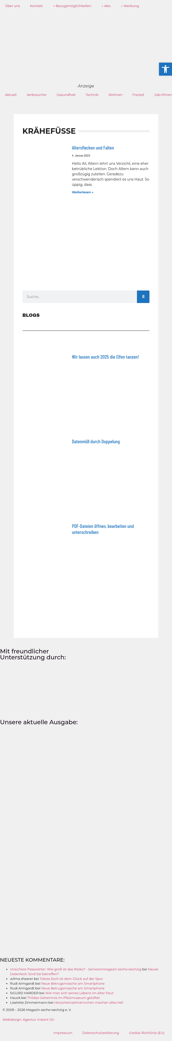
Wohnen (115, 95)
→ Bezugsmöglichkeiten (72, 6)
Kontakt (36, 6)
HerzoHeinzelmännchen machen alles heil (88, 1002)
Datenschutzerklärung (100, 1033)
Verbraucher (37, 95)
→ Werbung (130, 6)
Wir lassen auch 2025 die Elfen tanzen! (105, 357)
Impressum (63, 1033)
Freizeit (138, 95)
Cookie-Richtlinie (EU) (146, 1033)
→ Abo (106, 6)
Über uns (12, 6)
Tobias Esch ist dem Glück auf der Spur (71, 979)
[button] (165, 69)
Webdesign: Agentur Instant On (28, 1019)
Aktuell (11, 95)
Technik (92, 95)
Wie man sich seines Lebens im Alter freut (79, 993)
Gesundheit (66, 95)
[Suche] (143, 296)
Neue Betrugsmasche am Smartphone (73, 983)
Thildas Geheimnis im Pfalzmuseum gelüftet (63, 998)
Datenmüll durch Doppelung (96, 441)
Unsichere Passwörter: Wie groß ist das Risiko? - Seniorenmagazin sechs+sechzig (75, 969)
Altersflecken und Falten (93, 147)
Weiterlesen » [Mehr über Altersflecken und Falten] (82, 192)
